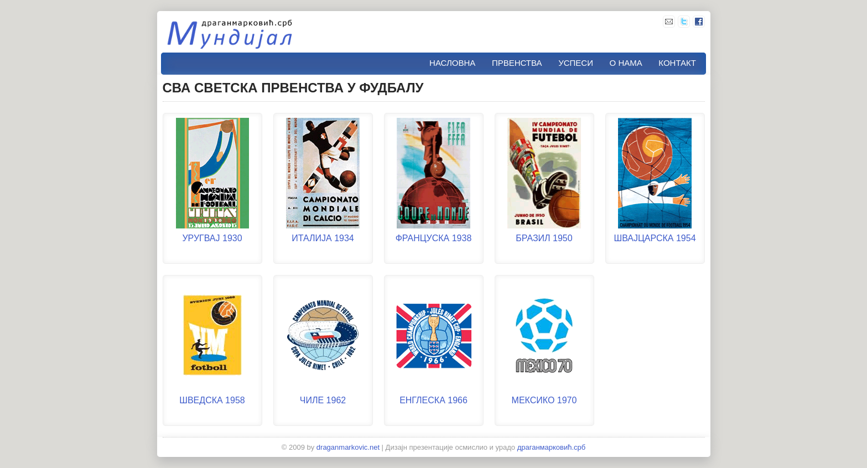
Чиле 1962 (323, 400)
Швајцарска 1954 (654, 238)
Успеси (575, 62)
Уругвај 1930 (212, 238)
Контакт (677, 62)
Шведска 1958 (212, 400)
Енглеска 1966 (433, 400)
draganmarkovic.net (348, 447)
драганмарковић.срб (551, 447)
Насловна (452, 62)
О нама (626, 62)
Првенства (517, 62)
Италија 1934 (323, 238)
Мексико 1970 (544, 400)
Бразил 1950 (544, 238)
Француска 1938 (434, 238)
